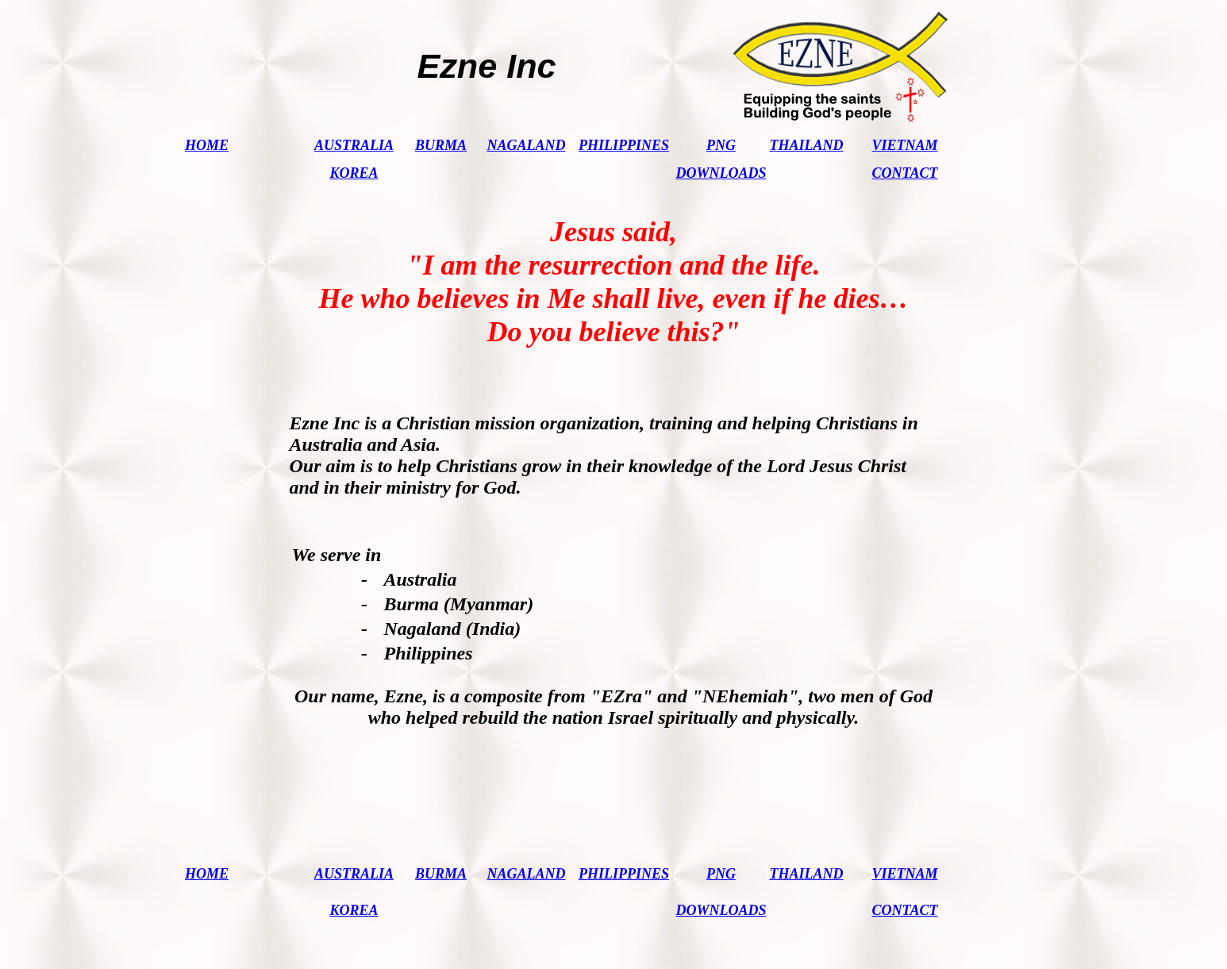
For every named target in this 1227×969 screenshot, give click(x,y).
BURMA (441, 145)
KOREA (353, 173)
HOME (207, 145)
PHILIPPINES (624, 145)
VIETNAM (904, 145)
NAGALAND (526, 145)
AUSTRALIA (354, 145)
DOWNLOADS (720, 173)
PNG (721, 145)
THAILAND (806, 145)
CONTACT (904, 173)
